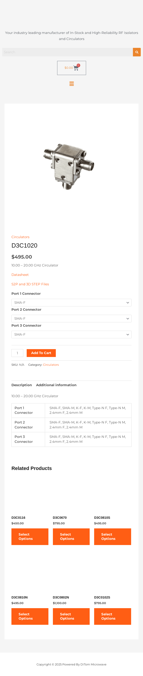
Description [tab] (21, 385)
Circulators (20, 237)
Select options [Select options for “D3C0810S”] (108, 536)
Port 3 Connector (26, 326)
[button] (71, 84)
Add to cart (41, 353)
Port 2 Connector (26, 310)
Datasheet (20, 275)
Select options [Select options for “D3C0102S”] (108, 616)
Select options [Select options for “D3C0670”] (67, 536)
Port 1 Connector (26, 294)
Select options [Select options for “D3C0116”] (26, 536)
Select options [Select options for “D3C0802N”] (67, 616)
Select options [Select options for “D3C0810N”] (26, 616)
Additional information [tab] (56, 385)
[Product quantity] (17, 353)
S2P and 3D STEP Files (30, 284)
